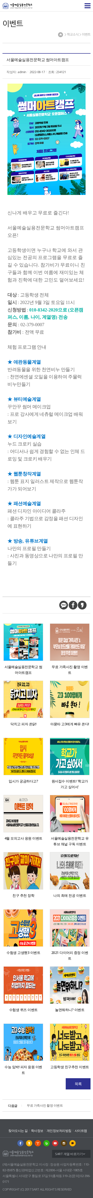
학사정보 (37, 1130)
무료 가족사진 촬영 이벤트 (35, 1105)
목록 (78, 1083)
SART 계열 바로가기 (69, 1154)
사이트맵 (81, 1130)
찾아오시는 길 (18, 1130)
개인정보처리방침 (59, 1130)
